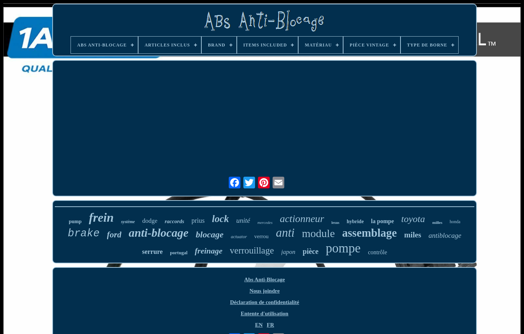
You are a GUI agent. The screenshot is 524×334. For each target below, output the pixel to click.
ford (114, 234)
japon (288, 251)
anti (285, 232)
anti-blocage (159, 232)
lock (220, 218)
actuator (239, 236)
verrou (261, 236)
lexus (335, 223)
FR (270, 325)
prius (198, 220)
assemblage (369, 232)
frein (101, 217)
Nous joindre (265, 291)
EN (259, 325)
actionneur (302, 218)
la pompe (382, 221)
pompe (343, 248)
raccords (174, 221)
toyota (413, 219)
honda (455, 221)
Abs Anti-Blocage (264, 279)
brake (84, 234)
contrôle (377, 252)
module (318, 233)
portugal (178, 252)
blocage (210, 234)
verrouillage (252, 250)
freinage (209, 250)
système (128, 221)
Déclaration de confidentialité (264, 302)
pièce (310, 251)
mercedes (265, 222)
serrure (152, 251)
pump (75, 221)
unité (243, 220)
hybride (355, 221)
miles (412, 234)
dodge (149, 220)
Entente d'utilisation (264, 313)
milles (437, 222)
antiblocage (445, 235)
